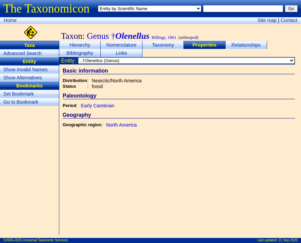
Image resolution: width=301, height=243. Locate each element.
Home (10, 20)
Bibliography (80, 53)
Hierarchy (79, 45)
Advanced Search (22, 53)
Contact (288, 20)
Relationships (246, 45)
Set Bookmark (18, 94)
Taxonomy (163, 45)
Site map (267, 20)
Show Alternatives (22, 77)
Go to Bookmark (20, 102)
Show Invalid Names (25, 69)
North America (121, 125)
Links (121, 53)
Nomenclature (121, 45)
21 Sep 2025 (288, 240)
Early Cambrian (97, 105)
